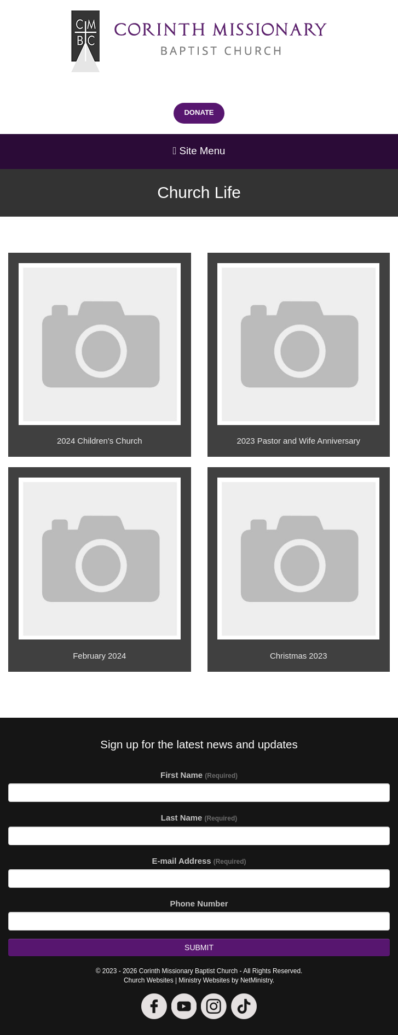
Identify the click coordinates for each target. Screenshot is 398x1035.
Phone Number (199, 903)
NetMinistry (256, 980)
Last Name (199, 817)
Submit (199, 947)
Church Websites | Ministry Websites (178, 980)
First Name (199, 775)
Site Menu (198, 150)
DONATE (199, 112)
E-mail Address (199, 860)
